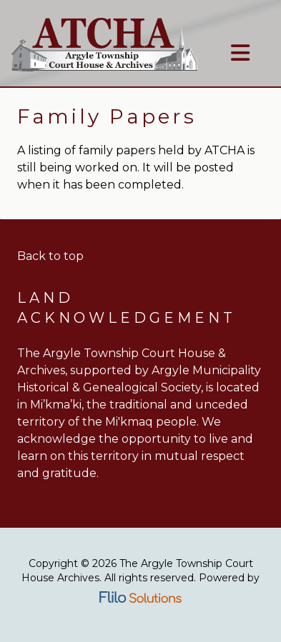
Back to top (50, 256)
